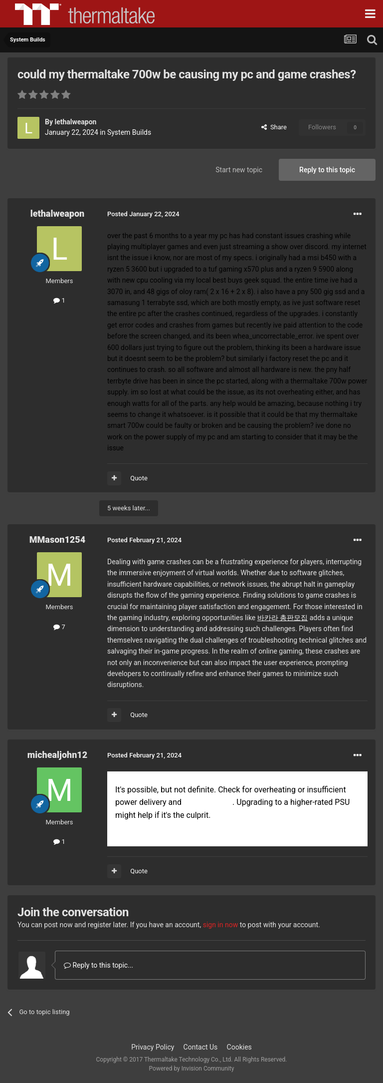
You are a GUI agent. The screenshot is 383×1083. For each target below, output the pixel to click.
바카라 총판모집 (282, 618)
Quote (139, 478)
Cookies (239, 1047)
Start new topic (238, 170)
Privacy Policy (152, 1047)
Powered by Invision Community (191, 1068)
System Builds (129, 132)
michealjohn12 (57, 754)
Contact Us (201, 1047)
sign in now (220, 925)
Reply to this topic (327, 170)
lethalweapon (75, 122)
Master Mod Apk (208, 802)
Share (274, 127)
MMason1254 (57, 539)
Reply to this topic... (98, 965)
